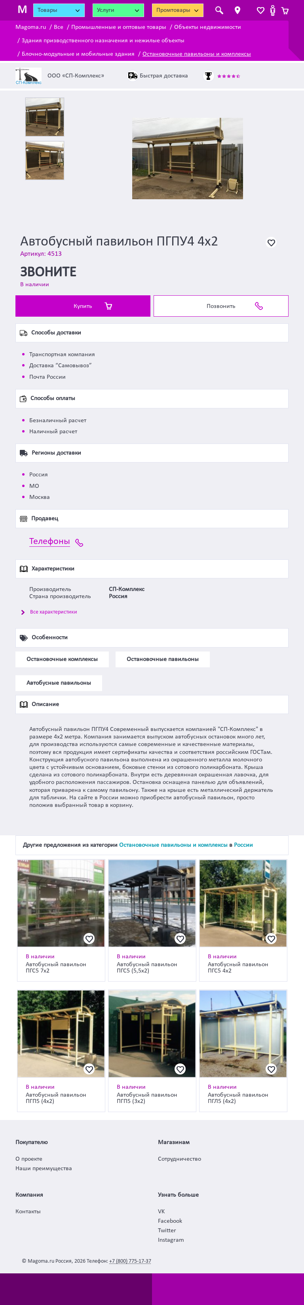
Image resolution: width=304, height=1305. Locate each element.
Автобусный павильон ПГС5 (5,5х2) (147, 967)
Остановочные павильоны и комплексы (196, 54)
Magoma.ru (30, 27)
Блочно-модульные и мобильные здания (78, 54)
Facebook (170, 1221)
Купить (83, 306)
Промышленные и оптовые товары (118, 27)
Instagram (171, 1240)
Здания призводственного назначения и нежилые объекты (103, 41)
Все (58, 27)
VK (161, 1212)
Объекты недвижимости (207, 27)
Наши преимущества (43, 1168)
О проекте (28, 1159)
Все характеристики (53, 612)
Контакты (28, 1212)
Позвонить (221, 306)
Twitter (167, 1231)
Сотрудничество (179, 1159)
